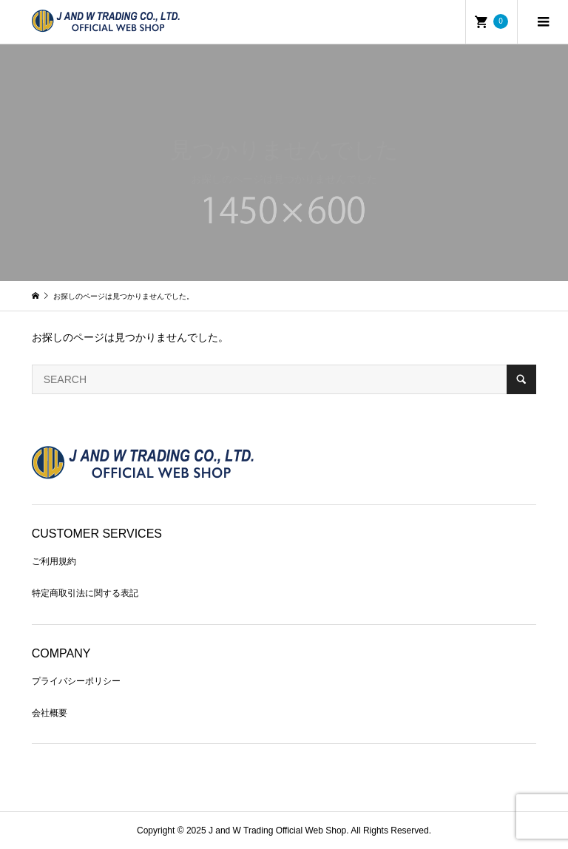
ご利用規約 (54, 561)
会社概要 (49, 713)
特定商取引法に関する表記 (85, 593)
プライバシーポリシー (76, 681)
